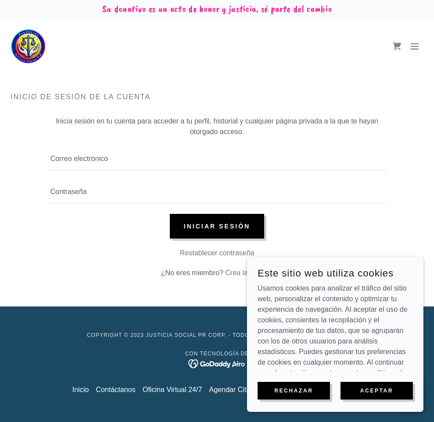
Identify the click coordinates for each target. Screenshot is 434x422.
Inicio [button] (80, 389)
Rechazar (293, 408)
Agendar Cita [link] (229, 389)
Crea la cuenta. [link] (249, 272)
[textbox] (217, 159)
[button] (414, 46)
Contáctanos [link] (115, 389)
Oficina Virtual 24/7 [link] (172, 389)
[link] (28, 46)
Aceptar (376, 408)
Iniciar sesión (217, 226)
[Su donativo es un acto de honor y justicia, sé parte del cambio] (217, 9)
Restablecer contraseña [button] (217, 253)
